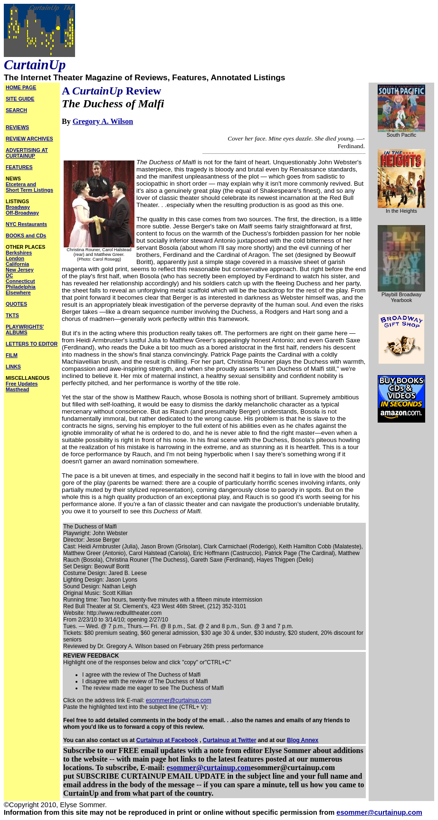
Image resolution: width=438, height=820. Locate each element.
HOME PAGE (21, 87)
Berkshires (19, 252)
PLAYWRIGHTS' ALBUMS (25, 329)
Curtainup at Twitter (229, 740)
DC (9, 275)
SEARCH (16, 110)
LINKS (13, 366)
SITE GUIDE (20, 99)
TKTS (12, 315)
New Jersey (20, 270)
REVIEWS (17, 127)
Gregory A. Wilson (103, 121)
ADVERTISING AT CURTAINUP (27, 153)
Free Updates (22, 383)
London (15, 258)
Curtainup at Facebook (167, 740)
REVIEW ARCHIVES (29, 138)
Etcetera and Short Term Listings (29, 187)
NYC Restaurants (26, 224)
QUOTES (16, 304)
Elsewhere (18, 292)
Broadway (18, 207)
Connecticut (20, 281)
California (17, 264)
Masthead (17, 389)
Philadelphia (21, 287)
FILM (12, 355)
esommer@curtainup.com (178, 700)
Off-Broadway (22, 213)
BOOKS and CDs (26, 235)
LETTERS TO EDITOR (31, 344)
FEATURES (19, 167)
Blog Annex (302, 740)
